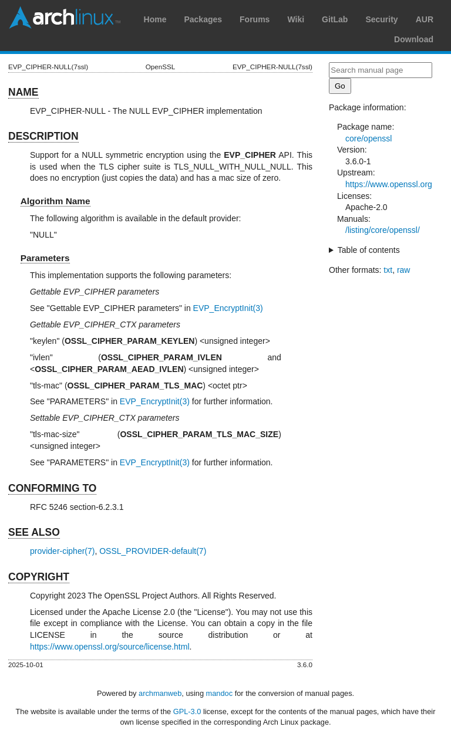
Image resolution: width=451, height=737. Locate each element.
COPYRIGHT (38, 577)
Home (155, 19)
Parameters (45, 258)
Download (413, 39)
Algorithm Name (55, 201)
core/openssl (368, 138)
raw (403, 270)
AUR (424, 19)
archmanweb (160, 693)
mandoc (219, 693)
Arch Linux (64, 17)
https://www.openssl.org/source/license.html (110, 646)
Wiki (295, 19)
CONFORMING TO (52, 488)
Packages (203, 19)
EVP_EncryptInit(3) (228, 308)
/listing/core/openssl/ (382, 230)
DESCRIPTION (43, 136)
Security (381, 19)
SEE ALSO (34, 532)
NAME (23, 92)
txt (387, 270)
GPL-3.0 (187, 711)
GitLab (335, 19)
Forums (255, 19)
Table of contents (369, 250)
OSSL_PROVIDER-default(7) (152, 551)
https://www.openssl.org (388, 184)
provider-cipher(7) (62, 551)
